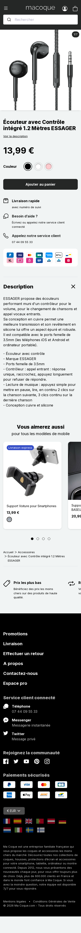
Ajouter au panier (40, 184)
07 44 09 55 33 (24, 711)
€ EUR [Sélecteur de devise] (13, 811)
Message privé (23, 739)
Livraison (12, 643)
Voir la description (15, 136)
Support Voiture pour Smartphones (31, 506)
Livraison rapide (26, 201)
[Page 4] (49, 538)
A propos (13, 663)
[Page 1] (32, 538)
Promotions (15, 633)
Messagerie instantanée (31, 725)
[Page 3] (43, 538)
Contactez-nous (20, 673)
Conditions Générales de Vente (54, 901)
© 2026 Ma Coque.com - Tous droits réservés (34, 905)
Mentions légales (14, 901)
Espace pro (15, 683)
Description (40, 286)
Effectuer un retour (23, 653)
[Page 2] (38, 538)
